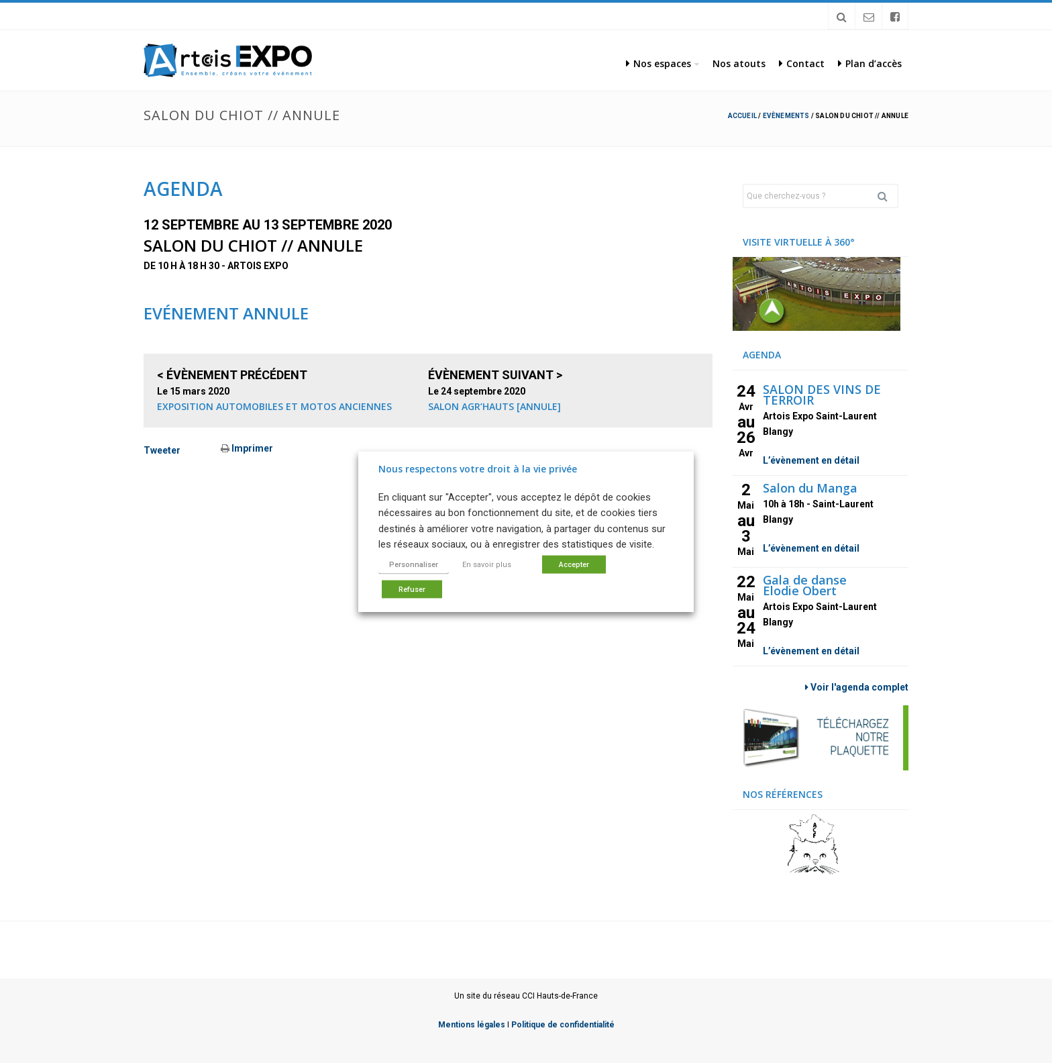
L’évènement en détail (811, 460)
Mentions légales (471, 1024)
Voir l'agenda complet (856, 687)
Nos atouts (739, 63)
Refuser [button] (412, 589)
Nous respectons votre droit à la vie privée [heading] (477, 468)
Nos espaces (658, 63)
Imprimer (247, 448)
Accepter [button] (574, 564)
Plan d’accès (870, 63)
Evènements (786, 115)
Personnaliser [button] (413, 564)
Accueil (742, 115)
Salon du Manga (810, 488)
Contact (802, 63)
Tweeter (162, 450)
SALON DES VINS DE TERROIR (822, 394)
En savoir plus (486, 564)
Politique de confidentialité (563, 1024)
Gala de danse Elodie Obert (805, 585)
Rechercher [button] (888, 196)
